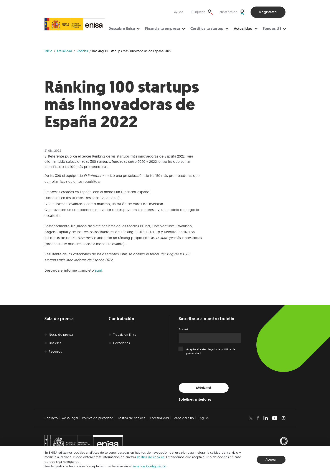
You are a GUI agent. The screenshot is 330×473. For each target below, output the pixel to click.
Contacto (51, 418)
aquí (98, 270)
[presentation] (212, 369)
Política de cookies (151, 457)
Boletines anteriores (195, 399)
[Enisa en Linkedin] (265, 418)
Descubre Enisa (122, 28)
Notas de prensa (61, 335)
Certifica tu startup (207, 28)
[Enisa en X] (251, 418)
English (203, 418)
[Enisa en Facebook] (258, 418)
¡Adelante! (203, 388)
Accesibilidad (159, 418)
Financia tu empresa (162, 28)
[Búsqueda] (202, 12)
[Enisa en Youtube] (274, 418)
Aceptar (271, 459)
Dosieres (55, 343)
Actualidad (243, 28)
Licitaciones (121, 343)
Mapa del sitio (183, 418)
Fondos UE (272, 28)
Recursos (55, 352)
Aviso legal (70, 418)
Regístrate (268, 12)
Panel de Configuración (150, 466)
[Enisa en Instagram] (283, 418)
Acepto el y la (210, 351)
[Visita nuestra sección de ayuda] (179, 12)
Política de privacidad (98, 418)
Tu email (184, 329)
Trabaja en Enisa (124, 335)
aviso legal (207, 349)
